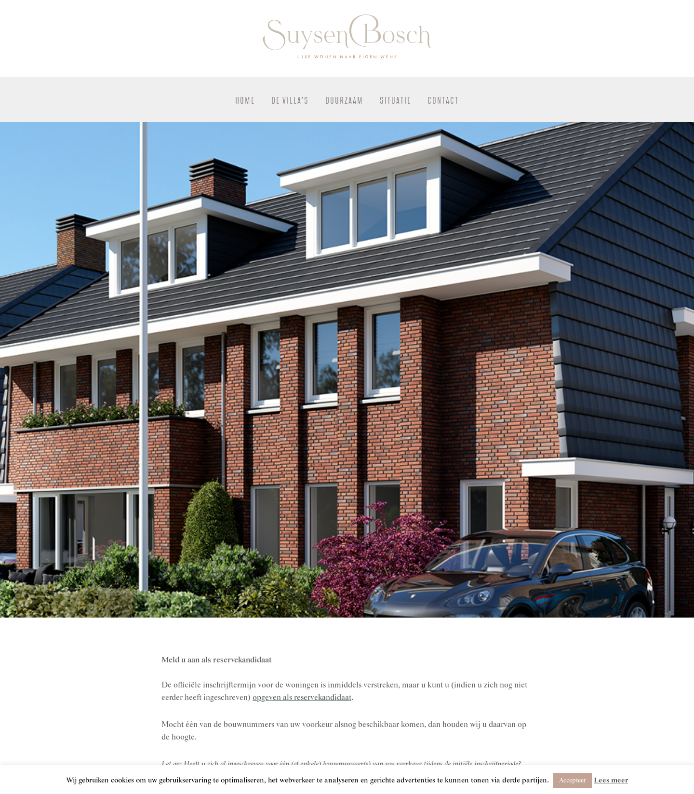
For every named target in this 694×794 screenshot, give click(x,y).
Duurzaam (344, 101)
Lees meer (611, 780)
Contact (443, 101)
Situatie (395, 101)
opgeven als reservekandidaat (302, 697)
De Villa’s (290, 101)
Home (245, 101)
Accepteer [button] (572, 780)
